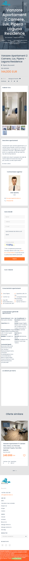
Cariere (3, 511)
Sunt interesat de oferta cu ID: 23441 (14, 234)
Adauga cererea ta (6, 527)
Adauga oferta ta (6, 524)
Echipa (3, 508)
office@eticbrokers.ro (7, 495)
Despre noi (4, 506)
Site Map (3, 530)
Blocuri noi (4, 522)
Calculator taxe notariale (8, 503)
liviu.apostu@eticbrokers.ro (12, 198)
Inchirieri (3, 519)
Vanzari (3, 517)
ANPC (2, 500)
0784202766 (8, 201)
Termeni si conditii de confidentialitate (10, 557)
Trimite (14, 259)
